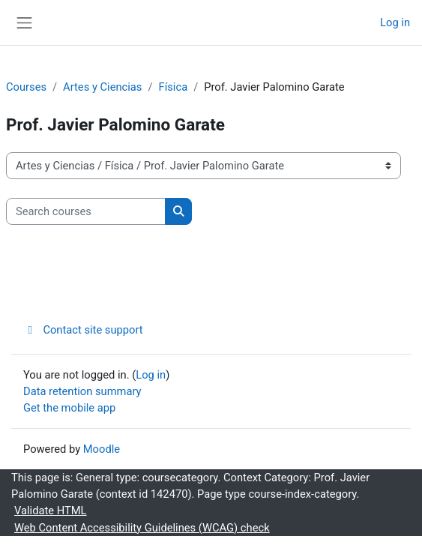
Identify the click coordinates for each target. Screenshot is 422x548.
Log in (395, 22)
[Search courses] (86, 211)
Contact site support (83, 330)
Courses (26, 87)
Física (173, 87)
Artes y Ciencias (102, 87)
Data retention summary (82, 391)
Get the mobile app (69, 408)
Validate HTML (50, 510)
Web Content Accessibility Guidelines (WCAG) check (142, 528)
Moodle (101, 449)
